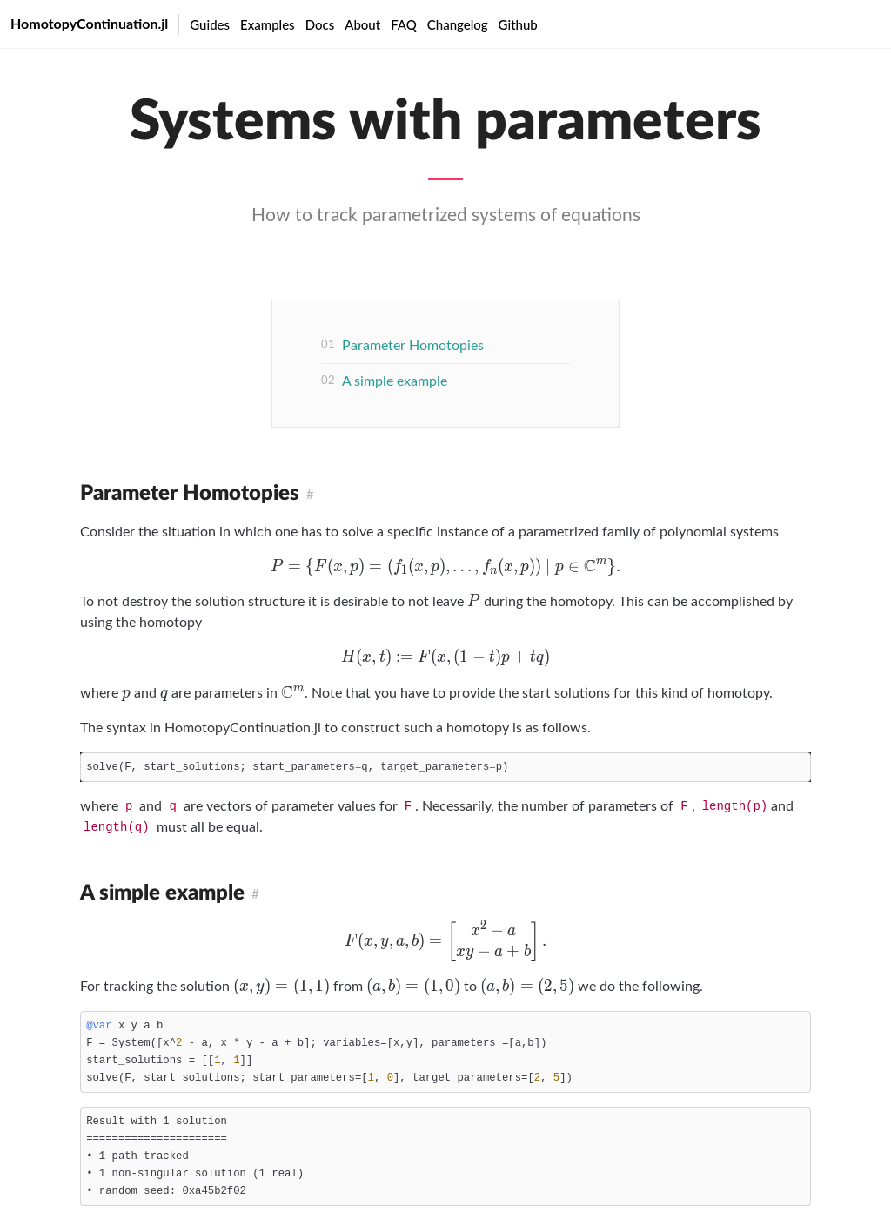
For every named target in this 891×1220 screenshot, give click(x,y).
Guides (210, 24)
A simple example (394, 381)
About (362, 24)
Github (518, 24)
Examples (267, 24)
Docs (320, 24)
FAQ (404, 24)
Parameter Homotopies (413, 346)
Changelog (457, 24)
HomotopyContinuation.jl (89, 23)
